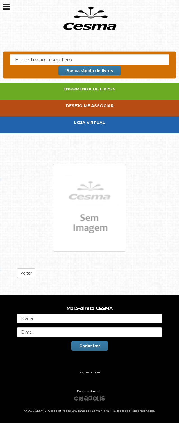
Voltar (26, 273)
